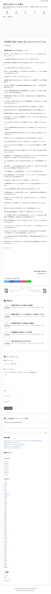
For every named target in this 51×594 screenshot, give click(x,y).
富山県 (5, 508)
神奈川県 (6, 542)
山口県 (5, 510)
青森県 (5, 558)
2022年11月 (6, 461)
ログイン (6, 575)
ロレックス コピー (12, 591)
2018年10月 (6, 472)
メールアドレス (7, 396)
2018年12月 (6, 468)
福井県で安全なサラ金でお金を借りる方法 (12, 447)
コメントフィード (7, 578)
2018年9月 (6, 474)
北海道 (5, 490)
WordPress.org (7, 580)
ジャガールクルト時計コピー (31, 591)
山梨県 (5, 514)
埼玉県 (5, 498)
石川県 (5, 540)
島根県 (5, 521)
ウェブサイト (6, 401)
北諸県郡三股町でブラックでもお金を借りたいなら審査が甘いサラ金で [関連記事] (27, 314)
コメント (5, 374)
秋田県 (5, 549)
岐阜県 (5, 515)
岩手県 (5, 519)
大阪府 (5, 501)
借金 (5, 487)
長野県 (5, 556)
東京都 (5, 531)
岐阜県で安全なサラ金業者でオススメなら (12, 442)
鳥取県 (5, 565)
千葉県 (5, 492)
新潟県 (5, 530)
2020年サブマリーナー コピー (21, 591)
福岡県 (5, 546)
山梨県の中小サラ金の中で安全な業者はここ (13, 446)
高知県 (5, 563)
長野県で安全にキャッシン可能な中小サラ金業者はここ (15, 444)
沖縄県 (5, 535)
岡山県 (5, 517)
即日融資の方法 (7, 494)
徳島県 (5, 524)
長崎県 (5, 555)
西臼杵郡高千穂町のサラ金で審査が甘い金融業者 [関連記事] (22, 323)
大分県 (5, 499)
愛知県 (5, 528)
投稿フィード (6, 577)
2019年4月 (6, 463)
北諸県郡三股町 (43, 271)
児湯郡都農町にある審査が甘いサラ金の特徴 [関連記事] (21, 332)
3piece (45, 273)
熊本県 (5, 539)
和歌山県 (6, 496)
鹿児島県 (6, 567)
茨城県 (5, 553)
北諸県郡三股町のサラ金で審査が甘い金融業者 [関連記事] (22, 305)
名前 (5, 390)
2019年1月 (6, 467)
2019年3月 (6, 465)
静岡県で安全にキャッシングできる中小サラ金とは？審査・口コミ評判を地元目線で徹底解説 (23, 440)
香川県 (5, 562)
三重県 (5, 482)
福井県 (5, 544)
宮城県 (5, 505)
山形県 (5, 512)
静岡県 (5, 560)
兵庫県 (5, 489)
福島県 (5, 547)
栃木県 (5, 533)
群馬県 (5, 551)
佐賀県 (5, 485)
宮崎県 (36, 271)
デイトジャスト (39, 591)
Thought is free (32, 589)
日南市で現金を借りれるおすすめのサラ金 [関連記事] (21, 341)
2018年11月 (6, 470)
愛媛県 (5, 526)
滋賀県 (5, 537)
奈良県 (5, 503)
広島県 (5, 523)
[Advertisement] (25, 28)
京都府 (5, 483)
